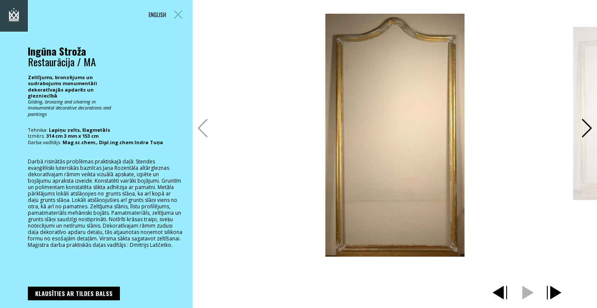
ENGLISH (157, 15)
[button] (587, 128)
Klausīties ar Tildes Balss (74, 293)
